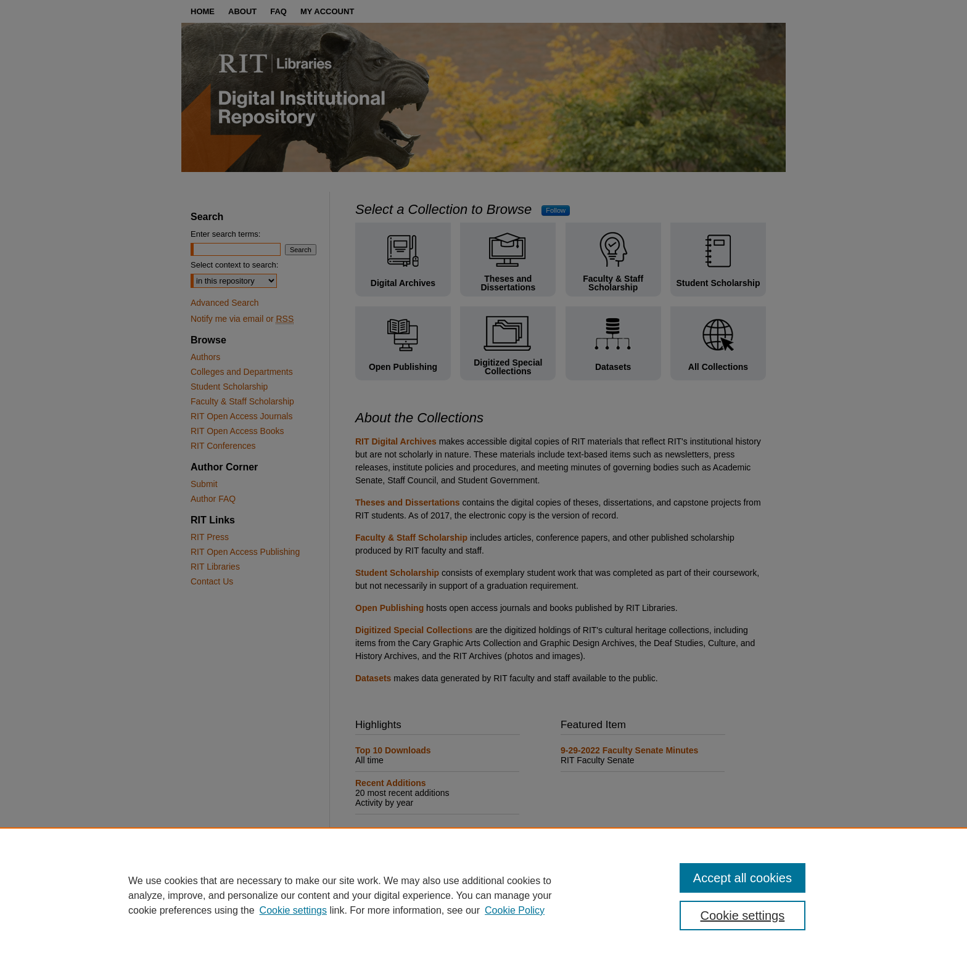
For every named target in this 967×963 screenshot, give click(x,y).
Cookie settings (293, 910)
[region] (483, 895)
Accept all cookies (742, 878)
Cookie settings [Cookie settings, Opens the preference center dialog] (743, 915)
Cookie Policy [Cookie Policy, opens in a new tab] (515, 910)
